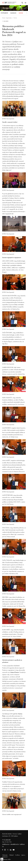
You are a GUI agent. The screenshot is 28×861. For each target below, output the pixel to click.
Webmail (11, 855)
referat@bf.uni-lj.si (14, 844)
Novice (21, 13)
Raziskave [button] (13, 13)
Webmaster (5, 855)
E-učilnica (17, 855)
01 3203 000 (7, 840)
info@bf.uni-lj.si (5, 844)
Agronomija (8, 18)
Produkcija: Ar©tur (6, 859)
